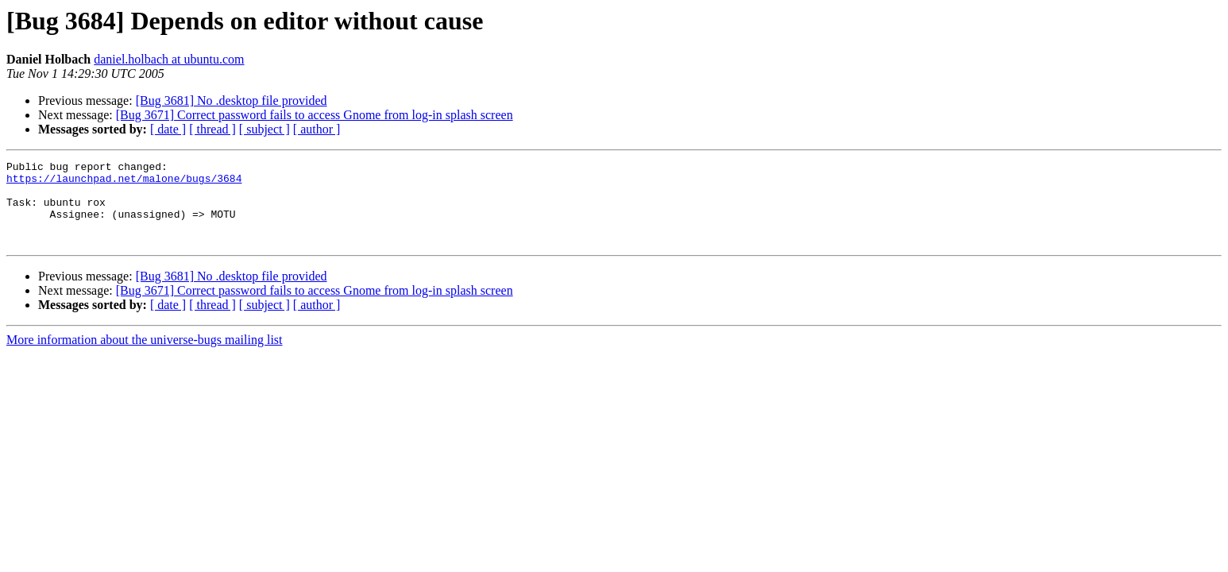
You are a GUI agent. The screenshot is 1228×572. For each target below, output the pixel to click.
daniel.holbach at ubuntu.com (169, 59)
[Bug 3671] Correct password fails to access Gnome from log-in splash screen (314, 115)
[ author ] (317, 129)
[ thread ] (212, 129)
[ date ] (168, 129)
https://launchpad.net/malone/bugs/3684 (123, 183)
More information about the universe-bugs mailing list (144, 356)
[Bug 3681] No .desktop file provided (231, 100)
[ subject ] (264, 129)
